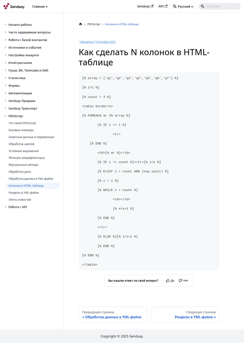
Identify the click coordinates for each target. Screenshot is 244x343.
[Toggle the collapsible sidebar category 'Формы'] (5, 85)
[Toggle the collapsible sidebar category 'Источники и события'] (5, 47)
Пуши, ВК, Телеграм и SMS (28, 70)
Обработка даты (20, 172)
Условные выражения (24, 151)
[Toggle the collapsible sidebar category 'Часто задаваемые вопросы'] (5, 32)
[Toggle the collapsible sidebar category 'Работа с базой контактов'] (5, 39)
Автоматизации (20, 93)
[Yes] (170, 280)
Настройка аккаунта (23, 55)
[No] (183, 280)
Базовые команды (21, 130)
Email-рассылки (20, 62)
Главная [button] (38, 6)
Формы (14, 85)
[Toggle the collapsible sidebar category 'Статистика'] (5, 77)
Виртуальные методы (23, 165)
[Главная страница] (80, 24)
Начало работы (20, 24)
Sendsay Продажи (21, 101)
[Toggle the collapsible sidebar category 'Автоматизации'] (5, 93)
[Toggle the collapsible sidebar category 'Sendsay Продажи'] (5, 100)
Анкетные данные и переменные (31, 137)
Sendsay (145, 6)
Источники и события (24, 47)
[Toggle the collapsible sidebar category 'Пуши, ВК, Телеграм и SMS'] (5, 70)
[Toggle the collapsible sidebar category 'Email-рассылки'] (5, 62)
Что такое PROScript (22, 123)
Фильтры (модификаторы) (27, 158)
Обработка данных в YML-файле (31, 179)
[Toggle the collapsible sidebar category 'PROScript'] (5, 116)
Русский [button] (181, 6)
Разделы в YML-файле (24, 193)
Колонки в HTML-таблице (26, 186)
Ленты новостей (20, 200)
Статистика (16, 78)
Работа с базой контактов (27, 40)
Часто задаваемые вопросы (29, 32)
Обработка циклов (21, 144)
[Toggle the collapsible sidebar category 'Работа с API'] (5, 207)
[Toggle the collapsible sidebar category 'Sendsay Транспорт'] (5, 108)
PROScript (15, 116)
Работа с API (17, 207)
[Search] (219, 6)
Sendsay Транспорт (22, 108)
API (163, 6)
